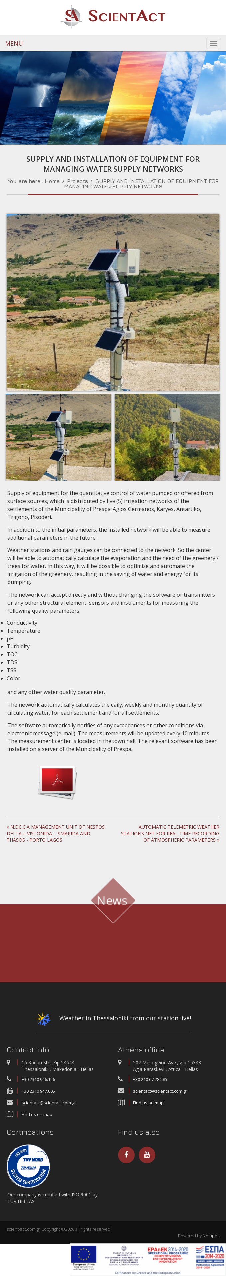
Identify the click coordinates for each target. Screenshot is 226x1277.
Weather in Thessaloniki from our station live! (113, 1020)
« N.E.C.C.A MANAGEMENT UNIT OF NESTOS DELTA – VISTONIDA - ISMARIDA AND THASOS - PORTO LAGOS (56, 833)
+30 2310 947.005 (38, 1091)
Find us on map (37, 1114)
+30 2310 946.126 (38, 1079)
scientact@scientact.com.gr (49, 1103)
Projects (77, 181)
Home (52, 181)
